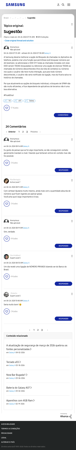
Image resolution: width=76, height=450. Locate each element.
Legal (3, 438)
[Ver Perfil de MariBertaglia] (15, 180)
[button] (68, 48)
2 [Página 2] (22, 132)
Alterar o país (8, 442)
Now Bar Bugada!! (16, 374)
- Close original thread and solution (19, 40)
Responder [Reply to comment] (63, 170)
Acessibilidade (8, 424)
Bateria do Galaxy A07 (18, 387)
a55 (19, 101)
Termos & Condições (10, 429)
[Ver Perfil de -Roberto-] (14, 293)
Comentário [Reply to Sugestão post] (63, 115)
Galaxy (31, 101)
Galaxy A (47, 53)
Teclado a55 (12, 362)
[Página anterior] (11, 131)
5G (10, 101)
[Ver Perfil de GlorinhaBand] (15, 255)
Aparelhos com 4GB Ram (19, 400)
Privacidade (6, 433)
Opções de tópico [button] (67, 24)
